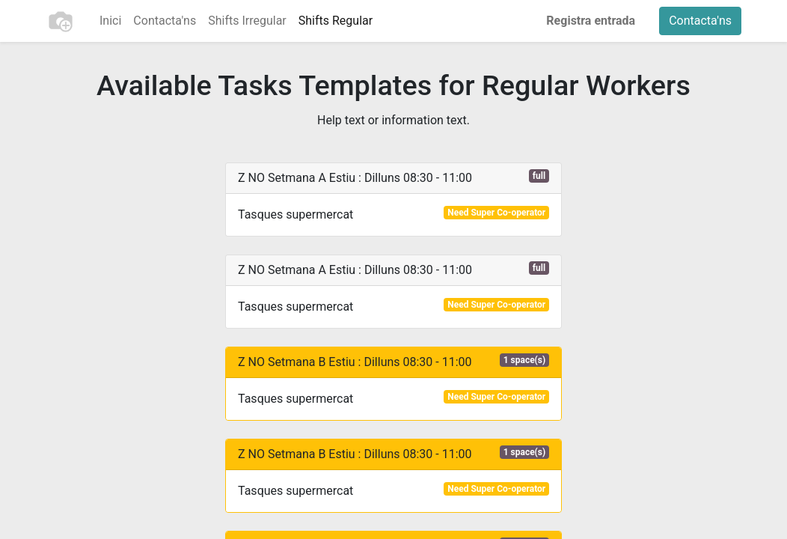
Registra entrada (590, 20)
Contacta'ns (700, 20)
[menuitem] (110, 21)
